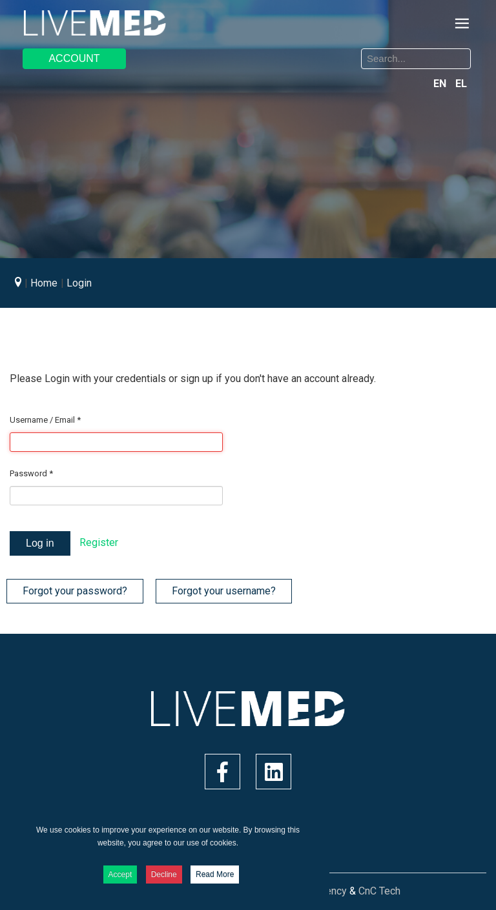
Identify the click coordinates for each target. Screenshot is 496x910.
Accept (120, 874)
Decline (164, 874)
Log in (40, 543)
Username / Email (45, 420)
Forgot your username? (224, 591)
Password (31, 473)
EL (461, 83)
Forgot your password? (75, 591)
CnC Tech (379, 891)
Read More (215, 874)
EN (441, 83)
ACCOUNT (73, 58)
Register (98, 542)
